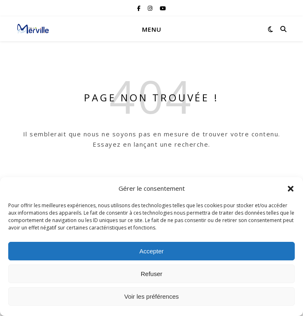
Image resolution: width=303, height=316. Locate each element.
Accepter (151, 251)
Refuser (152, 273)
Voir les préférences (151, 296)
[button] (291, 189)
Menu (151, 29)
